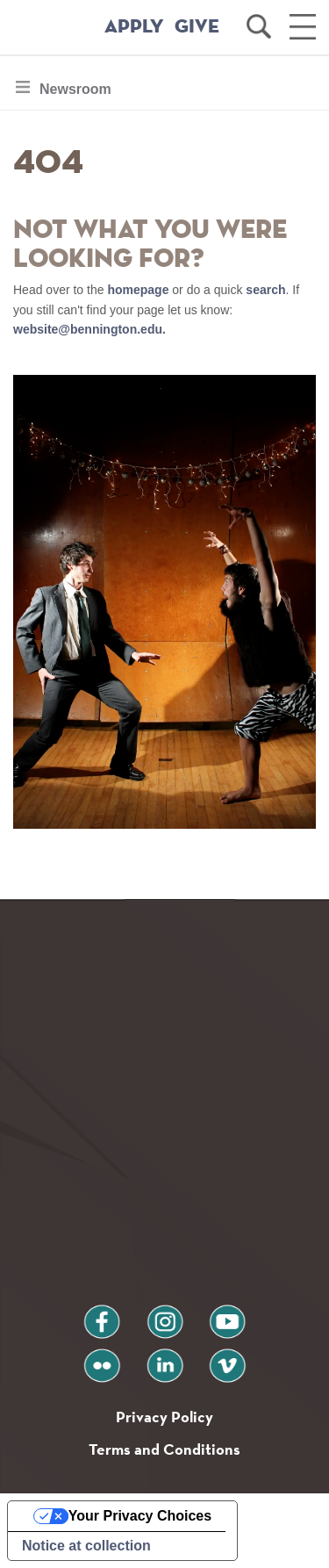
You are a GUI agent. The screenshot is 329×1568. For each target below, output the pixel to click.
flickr (101, 1359)
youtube (227, 1315)
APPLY (134, 27)
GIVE (197, 27)
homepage (137, 290)
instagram (165, 1315)
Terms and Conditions (164, 1449)
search (265, 290)
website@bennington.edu (87, 329)
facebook (101, 1315)
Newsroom (75, 93)
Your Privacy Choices (139, 1515)
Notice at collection (86, 1545)
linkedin (165, 1359)
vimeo (227, 1359)
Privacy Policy (164, 1416)
